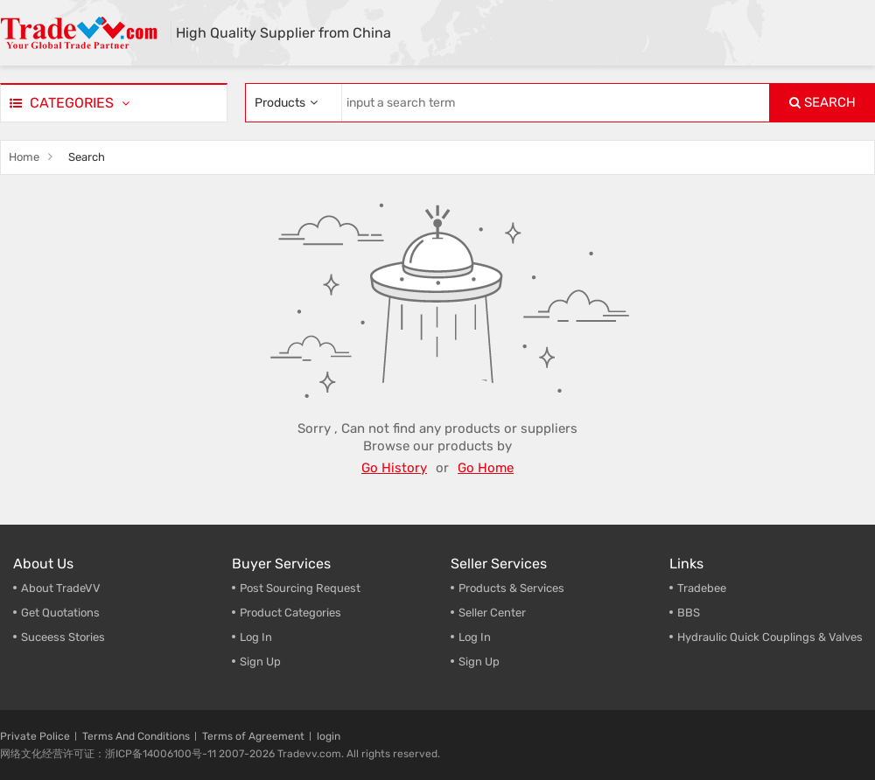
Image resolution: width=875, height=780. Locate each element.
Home (24, 157)
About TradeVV (61, 588)
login (328, 736)
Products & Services (511, 588)
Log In (256, 637)
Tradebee (701, 588)
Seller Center (492, 612)
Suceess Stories (63, 637)
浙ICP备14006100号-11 (160, 754)
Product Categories (290, 612)
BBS (688, 612)
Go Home (486, 468)
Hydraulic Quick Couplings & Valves (770, 637)
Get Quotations (60, 612)
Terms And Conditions (136, 736)
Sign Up (260, 661)
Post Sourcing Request (300, 588)
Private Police (35, 736)
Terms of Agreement (253, 736)
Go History (394, 468)
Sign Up (479, 661)
